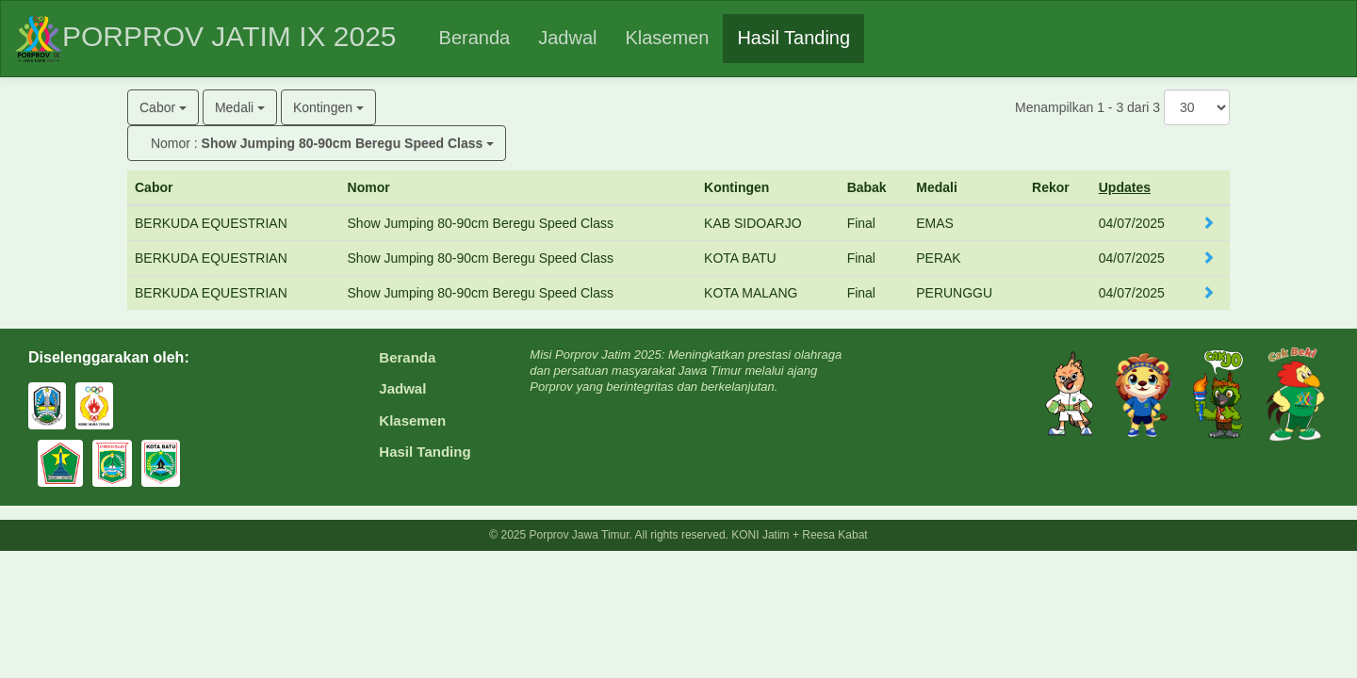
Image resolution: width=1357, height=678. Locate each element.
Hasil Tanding (424, 452)
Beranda (407, 357)
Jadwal (402, 388)
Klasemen (412, 420)
